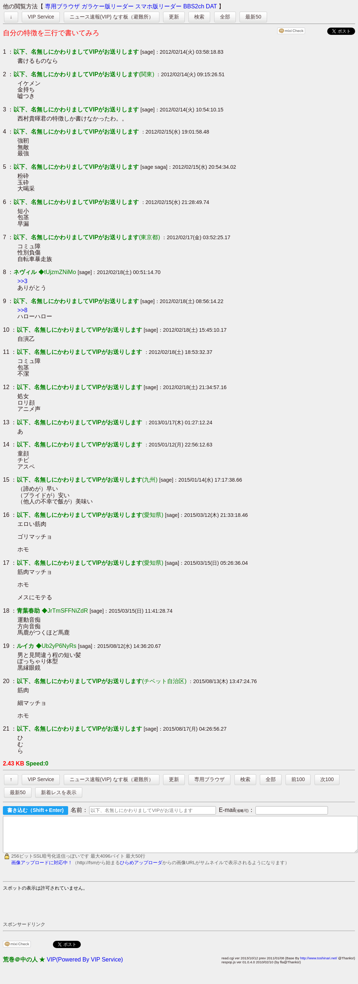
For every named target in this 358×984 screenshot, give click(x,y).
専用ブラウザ (62, 6)
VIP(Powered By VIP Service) (85, 966)
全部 (225, 17)
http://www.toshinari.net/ (318, 965)
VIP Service (41, 17)
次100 (327, 779)
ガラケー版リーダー (108, 6)
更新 (174, 17)
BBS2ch (193, 6)
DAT (211, 6)
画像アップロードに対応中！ (41, 869)
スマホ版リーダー (158, 6)
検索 (199, 17)
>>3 (22, 281)
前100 (298, 779)
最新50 (253, 17)
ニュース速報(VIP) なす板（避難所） (112, 17)
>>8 (22, 310)
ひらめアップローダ (141, 869)
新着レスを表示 (58, 792)
